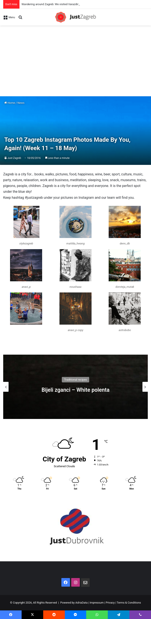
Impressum (97, 602)
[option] (75, 387)
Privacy (110, 602)
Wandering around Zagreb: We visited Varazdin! (51, 4)
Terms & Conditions (129, 602)
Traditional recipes (75, 379)
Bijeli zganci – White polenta (75, 390)
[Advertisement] (75, 58)
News (21, 102)
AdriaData (81, 602)
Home (9, 102)
